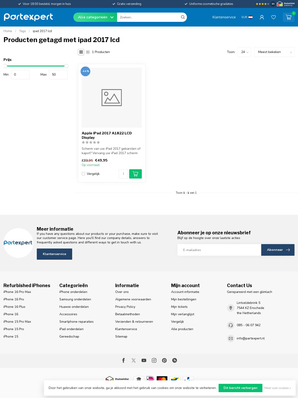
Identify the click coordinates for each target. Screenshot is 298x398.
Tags (22, 31)
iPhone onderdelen (73, 292)
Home (7, 31)
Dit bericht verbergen (240, 388)
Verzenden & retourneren (134, 321)
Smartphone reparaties (76, 321)
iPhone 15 (10, 336)
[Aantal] (123, 174)
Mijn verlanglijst (182, 314)
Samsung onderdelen (75, 299)
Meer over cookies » (277, 388)
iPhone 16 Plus (14, 307)
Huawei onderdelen (74, 307)
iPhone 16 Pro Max (17, 292)
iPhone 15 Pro (13, 329)
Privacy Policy (125, 307)
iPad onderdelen (71, 329)
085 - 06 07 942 (249, 325)
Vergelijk (93, 174)
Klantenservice (224, 17)
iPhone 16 (10, 314)
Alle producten (182, 329)
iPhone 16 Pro (13, 299)
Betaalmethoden (127, 314)
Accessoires (68, 314)
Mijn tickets (179, 307)
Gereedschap (69, 336)
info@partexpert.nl (251, 338)
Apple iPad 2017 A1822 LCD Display (107, 135)
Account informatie (185, 292)
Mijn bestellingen (183, 299)
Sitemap (121, 336)
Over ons (122, 292)
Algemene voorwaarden (133, 299)
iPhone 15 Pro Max (17, 321)
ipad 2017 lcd (42, 31)
